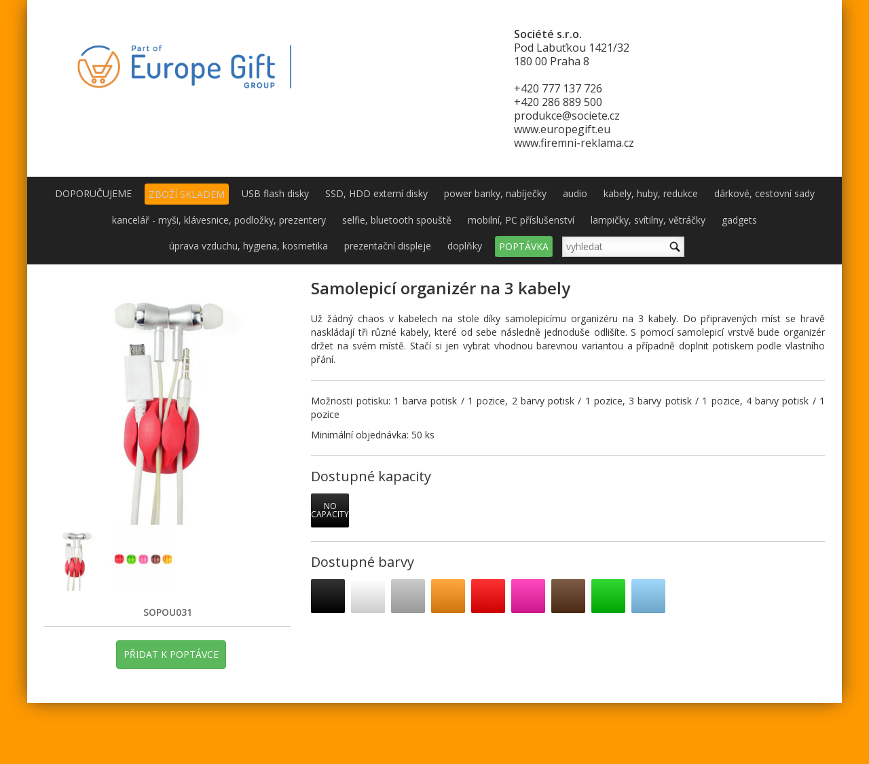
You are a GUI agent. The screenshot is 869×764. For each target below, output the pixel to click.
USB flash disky (275, 193)
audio (575, 193)
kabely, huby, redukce (651, 193)
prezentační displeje (387, 245)
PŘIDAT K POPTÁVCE (171, 654)
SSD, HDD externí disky (376, 193)
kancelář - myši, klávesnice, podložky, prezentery (219, 219)
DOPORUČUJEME (93, 193)
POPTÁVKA (524, 246)
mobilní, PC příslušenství (521, 219)
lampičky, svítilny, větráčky (648, 219)
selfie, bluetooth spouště (396, 219)
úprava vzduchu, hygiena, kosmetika (248, 245)
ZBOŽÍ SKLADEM (187, 194)
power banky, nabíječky (495, 193)
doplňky (464, 245)
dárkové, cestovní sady (764, 193)
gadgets (739, 219)
